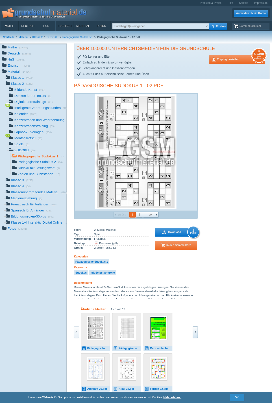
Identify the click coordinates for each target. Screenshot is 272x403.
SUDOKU (52, 37)
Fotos (101, 26)
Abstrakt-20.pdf (94, 389)
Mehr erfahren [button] (172, 397)
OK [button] (237, 397)
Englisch (64, 26)
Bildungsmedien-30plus (30, 217)
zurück (122, 214)
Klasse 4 (18, 186)
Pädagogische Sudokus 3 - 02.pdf (96, 348)
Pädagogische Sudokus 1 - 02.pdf (118, 85)
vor (151, 214)
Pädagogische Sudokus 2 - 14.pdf (127, 348)
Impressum (261, 2)
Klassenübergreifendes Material (36, 192)
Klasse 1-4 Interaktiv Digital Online (36, 223)
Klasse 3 (19, 180)
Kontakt (243, 2)
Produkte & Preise (211, 2)
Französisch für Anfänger (31, 204)
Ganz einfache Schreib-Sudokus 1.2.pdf (158, 348)
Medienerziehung (24, 198)
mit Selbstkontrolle (103, 272)
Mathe (9, 26)
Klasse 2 (37, 37)
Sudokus (81, 272)
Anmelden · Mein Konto (251, 13)
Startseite (9, 37)
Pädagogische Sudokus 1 (77, 37)
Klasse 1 (19, 78)
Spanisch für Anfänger (29, 210)
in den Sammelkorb (178, 245)
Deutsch (27, 26)
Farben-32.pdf (156, 389)
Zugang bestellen (241, 59)
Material (82, 26)
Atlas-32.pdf (123, 389)
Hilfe (230, 2)
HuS (46, 26)
